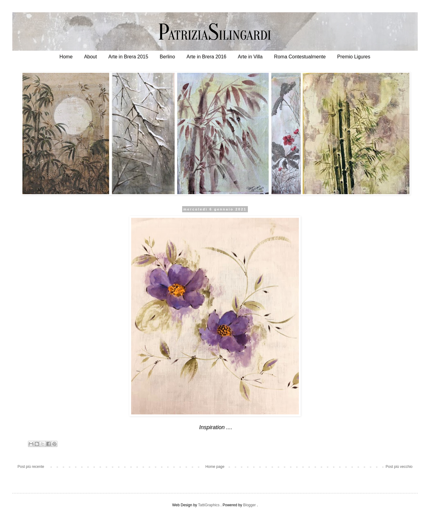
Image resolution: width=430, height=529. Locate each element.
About (90, 56)
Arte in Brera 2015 (128, 56)
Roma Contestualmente (300, 56)
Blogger (249, 505)
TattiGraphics (209, 505)
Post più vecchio (399, 466)
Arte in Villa (250, 56)
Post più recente (31, 466)
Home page (215, 466)
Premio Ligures (353, 56)
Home (66, 56)
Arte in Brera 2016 (206, 56)
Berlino (167, 56)
